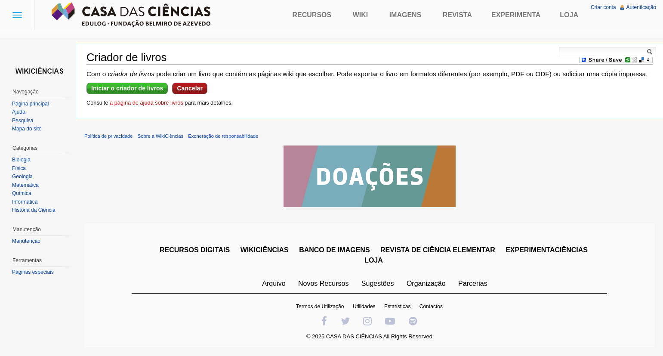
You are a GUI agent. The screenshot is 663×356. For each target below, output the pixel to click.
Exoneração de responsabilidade (223, 136)
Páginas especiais (33, 272)
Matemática (25, 185)
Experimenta (515, 15)
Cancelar (189, 88)
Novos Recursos (323, 283)
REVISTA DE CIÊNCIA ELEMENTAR (437, 250)
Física (19, 168)
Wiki (360, 15)
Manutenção (26, 241)
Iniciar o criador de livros (127, 88)
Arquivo (273, 283)
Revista (457, 15)
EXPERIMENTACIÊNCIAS (547, 250)
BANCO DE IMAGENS (334, 250)
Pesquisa (22, 121)
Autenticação (641, 7)
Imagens (405, 15)
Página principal (30, 104)
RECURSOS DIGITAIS (195, 250)
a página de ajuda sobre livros (146, 102)
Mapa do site (27, 129)
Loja (569, 15)
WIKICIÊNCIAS (265, 250)
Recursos (312, 15)
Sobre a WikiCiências (160, 136)
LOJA (373, 260)
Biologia (21, 160)
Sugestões (377, 283)
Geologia (22, 176)
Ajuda (18, 112)
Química (21, 193)
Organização (426, 283)
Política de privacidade (108, 136)
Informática (24, 202)
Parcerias (472, 283)
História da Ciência (34, 210)
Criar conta (603, 7)
